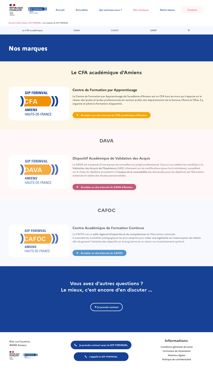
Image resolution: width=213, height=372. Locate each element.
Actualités (82, 9)
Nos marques (141, 9)
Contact (192, 9)
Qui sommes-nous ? (110, 9)
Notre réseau (167, 9)
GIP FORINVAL (35, 23)
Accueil (60, 9)
